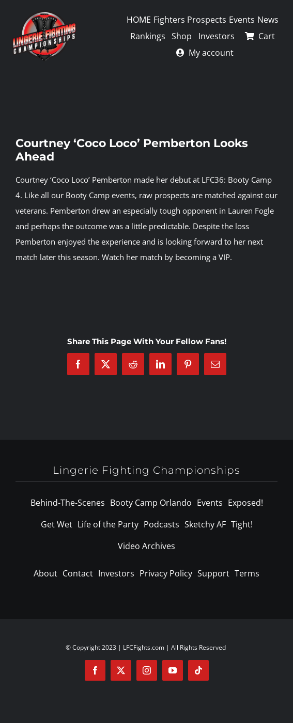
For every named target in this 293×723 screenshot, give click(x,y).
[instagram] (146, 670)
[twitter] (121, 670)
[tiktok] (198, 670)
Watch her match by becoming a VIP (166, 257)
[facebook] (95, 670)
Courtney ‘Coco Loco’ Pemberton (74, 179)
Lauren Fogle (251, 210)
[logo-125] (44, 14)
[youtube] (172, 670)
